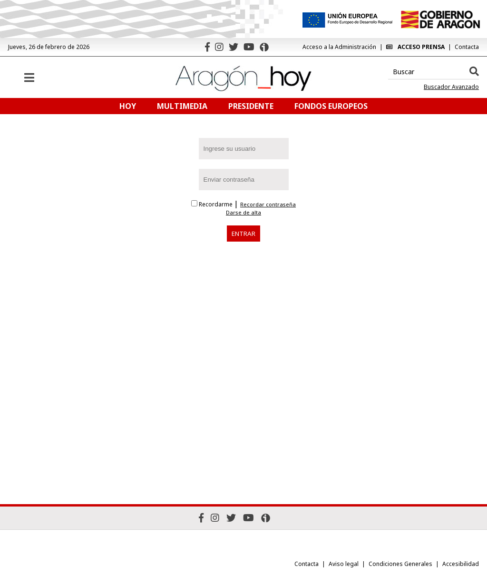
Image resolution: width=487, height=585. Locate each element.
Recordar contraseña (268, 204)
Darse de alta (243, 212)
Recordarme (212, 204)
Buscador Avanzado (451, 87)
